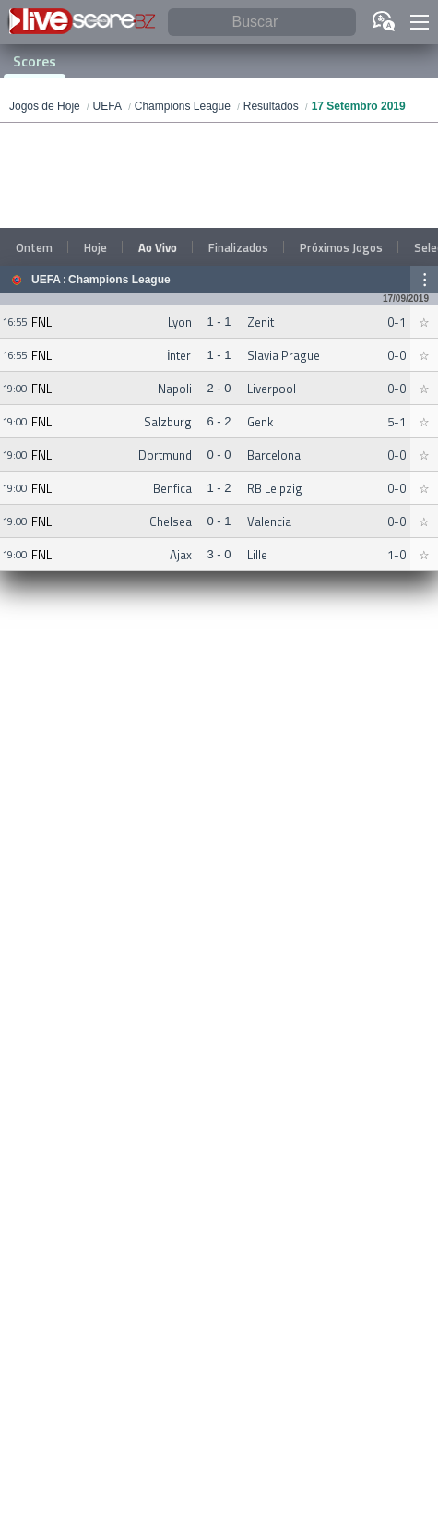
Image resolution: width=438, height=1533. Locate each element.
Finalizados (238, 247)
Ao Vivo (157, 247)
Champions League (119, 279)
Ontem (34, 247)
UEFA (46, 279)
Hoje (95, 247)
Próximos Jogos (341, 247)
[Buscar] (261, 22)
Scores (34, 61)
